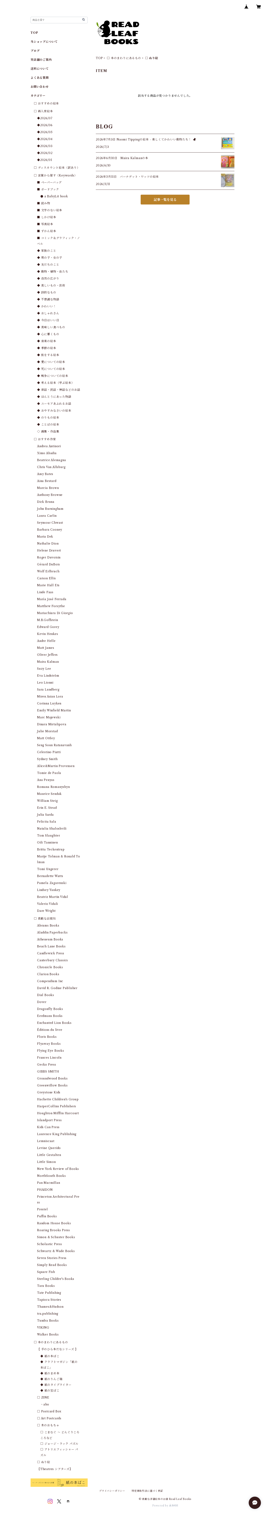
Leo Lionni (45, 682)
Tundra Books (48, 1320)
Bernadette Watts (50, 876)
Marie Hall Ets (48, 585)
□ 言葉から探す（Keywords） (55, 175)
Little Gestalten (49, 1155)
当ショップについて (44, 42)
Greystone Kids (48, 1092)
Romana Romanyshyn (53, 787)
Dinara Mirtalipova (51, 724)
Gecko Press (46, 1064)
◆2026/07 (44, 118)
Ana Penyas (45, 780)
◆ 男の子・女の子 (49, 257)
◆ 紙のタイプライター (56, 1385)
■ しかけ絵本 (46, 217)
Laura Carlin (47, 516)
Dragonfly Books (50, 1009)
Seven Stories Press (51, 1258)
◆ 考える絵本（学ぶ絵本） (55, 383)
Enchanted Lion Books (54, 1023)
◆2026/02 (44, 153)
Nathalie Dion (48, 543)
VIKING (43, 1327)
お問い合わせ (40, 87)
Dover (41, 1002)
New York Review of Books (58, 1169)
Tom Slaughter (48, 835)
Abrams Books (48, 925)
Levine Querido (49, 1148)
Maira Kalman (48, 662)
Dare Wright (46, 911)
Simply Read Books (52, 1265)
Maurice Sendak (49, 794)
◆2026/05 (44, 132)
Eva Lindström (48, 675)
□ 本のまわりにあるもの (124, 58)
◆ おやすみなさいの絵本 (54, 410)
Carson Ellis (46, 578)
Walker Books (48, 1334)
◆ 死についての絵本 (51, 369)
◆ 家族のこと (46, 251)
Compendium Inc (50, 981)
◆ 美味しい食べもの (51, 327)
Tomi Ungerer (48, 869)
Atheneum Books (50, 939)
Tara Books (46, 1286)
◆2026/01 (44, 160)
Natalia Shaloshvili (51, 828)
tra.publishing (47, 1313)
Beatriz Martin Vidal (52, 897)
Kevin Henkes (47, 634)
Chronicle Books (50, 967)
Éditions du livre (49, 1030)
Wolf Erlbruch (48, 571)
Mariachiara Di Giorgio (55, 613)
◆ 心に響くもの (48, 334)
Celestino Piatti (49, 752)
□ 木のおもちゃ (48, 1425)
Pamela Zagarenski (51, 883)
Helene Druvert (49, 550)
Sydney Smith (47, 759)
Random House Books (54, 1223)
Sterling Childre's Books (55, 1279)
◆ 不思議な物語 (48, 299)
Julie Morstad (47, 731)
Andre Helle (46, 641)
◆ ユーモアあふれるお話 (54, 403)
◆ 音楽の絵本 (46, 341)
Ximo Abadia (47, 453)
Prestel (42, 1209)
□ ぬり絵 (43, 1462)
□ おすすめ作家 (45, 439)
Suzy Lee (44, 669)
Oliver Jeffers (47, 655)
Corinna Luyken (49, 703)
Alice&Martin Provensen (56, 766)
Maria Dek (45, 536)
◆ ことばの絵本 (48, 424)
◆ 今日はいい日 (48, 320)
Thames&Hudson (50, 1307)
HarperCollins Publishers (56, 1106)
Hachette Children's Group (58, 1099)
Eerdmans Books (50, 1016)
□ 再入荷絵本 (43, 111)
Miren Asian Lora (50, 696)
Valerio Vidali (47, 904)
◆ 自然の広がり (48, 278)
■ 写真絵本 (45, 224)
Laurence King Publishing (56, 1134)
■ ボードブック (48, 189)
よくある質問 (40, 78)
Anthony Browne (50, 495)
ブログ (35, 51)
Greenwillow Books (52, 1085)
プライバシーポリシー (112, 1490)
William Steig (47, 801)
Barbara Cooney (49, 529)
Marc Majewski (48, 717)
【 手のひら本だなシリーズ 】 (57, 1349)
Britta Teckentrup (51, 849)
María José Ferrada (51, 599)
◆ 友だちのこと (48, 264)
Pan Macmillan (48, 1183)
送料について (40, 69)
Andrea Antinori (49, 446)
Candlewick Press (50, 953)
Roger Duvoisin (49, 557)
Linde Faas (45, 592)
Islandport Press (49, 1120)
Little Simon (46, 1162)
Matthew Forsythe (51, 606)
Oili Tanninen (47, 842)
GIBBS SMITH (48, 1071)
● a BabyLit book (54, 196)
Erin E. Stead (47, 808)
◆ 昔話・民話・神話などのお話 (58, 390)
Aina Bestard (46, 481)
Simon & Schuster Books (56, 1237)
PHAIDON (45, 1190)
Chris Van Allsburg (51, 467)
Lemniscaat (45, 1141)
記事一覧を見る (165, 200)
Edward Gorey (48, 627)
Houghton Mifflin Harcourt (58, 1113)
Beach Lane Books (51, 946)
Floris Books (47, 1037)
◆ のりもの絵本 (48, 417)
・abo (44, 1404)
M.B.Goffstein (47, 620)
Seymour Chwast (50, 523)
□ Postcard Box (49, 1411)
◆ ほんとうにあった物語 (54, 397)
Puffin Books (47, 1216)
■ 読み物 (43, 203)
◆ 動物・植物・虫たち (52, 271)
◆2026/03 (44, 146)
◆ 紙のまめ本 (50, 1373)
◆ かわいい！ (46, 306)
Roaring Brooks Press (53, 1230)
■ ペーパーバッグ (49, 182)
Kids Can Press (48, 1127)
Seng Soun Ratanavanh (54, 745)
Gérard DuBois (48, 564)
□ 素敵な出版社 (45, 918)
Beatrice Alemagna (51, 460)
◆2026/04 (44, 139)
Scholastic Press (49, 1244)
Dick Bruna (45, 502)
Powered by (165, 1505)
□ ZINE (43, 1397)
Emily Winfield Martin (54, 710)
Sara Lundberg (48, 689)
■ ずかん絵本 (46, 231)
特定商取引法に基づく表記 (147, 1490)
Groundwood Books (52, 1078)
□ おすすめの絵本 (46, 103)
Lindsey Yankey (48, 890)
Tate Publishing (49, 1293)
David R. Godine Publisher (57, 988)
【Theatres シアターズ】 (55, 1469)
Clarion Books (48, 974)
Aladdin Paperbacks (52, 932)
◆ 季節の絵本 (46, 348)
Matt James (45, 648)
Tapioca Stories (49, 1300)
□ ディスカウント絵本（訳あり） (57, 168)
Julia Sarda (45, 815)
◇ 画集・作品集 (48, 431)
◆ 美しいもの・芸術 (51, 285)
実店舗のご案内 (41, 60)
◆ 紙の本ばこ (50, 1356)
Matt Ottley (46, 738)
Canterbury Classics (52, 960)
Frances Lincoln (49, 1057)
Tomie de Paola (49, 773)
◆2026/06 (44, 125)
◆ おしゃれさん (48, 313)
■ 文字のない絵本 (49, 210)
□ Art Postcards (49, 1418)
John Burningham (50, 509)
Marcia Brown (48, 488)
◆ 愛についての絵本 (51, 362)
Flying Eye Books (50, 1050)
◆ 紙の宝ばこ (50, 1390)
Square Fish (46, 1272)
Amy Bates (45, 474)
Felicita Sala (46, 821)
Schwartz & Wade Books (56, 1251)
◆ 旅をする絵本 (48, 355)
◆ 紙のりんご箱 (51, 1379)
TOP (99, 58)
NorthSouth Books (51, 1176)
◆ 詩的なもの (46, 292)
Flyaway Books (49, 1044)
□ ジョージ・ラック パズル (59, 1444)
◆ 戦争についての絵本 (52, 376)
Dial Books (45, 995)
